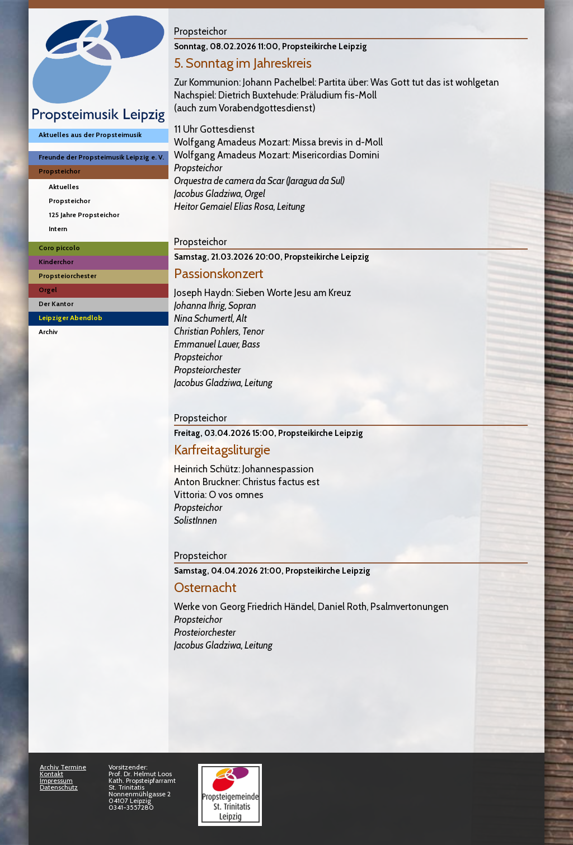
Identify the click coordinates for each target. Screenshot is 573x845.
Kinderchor (56, 261)
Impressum (56, 780)
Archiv (48, 331)
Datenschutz (59, 787)
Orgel (48, 289)
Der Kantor (56, 303)
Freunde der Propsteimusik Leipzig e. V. (101, 157)
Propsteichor (59, 171)
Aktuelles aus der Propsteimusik (90, 134)
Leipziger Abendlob (70, 317)
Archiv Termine (63, 767)
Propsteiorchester (67, 275)
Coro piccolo (59, 247)
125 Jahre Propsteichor (84, 214)
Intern (58, 228)
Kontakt (51, 773)
